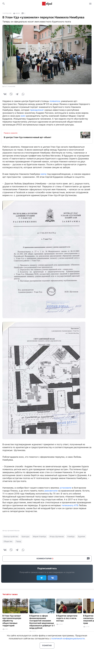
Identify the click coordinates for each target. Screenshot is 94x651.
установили (65, 488)
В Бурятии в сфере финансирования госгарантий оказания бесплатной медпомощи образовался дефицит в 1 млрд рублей (42, 622)
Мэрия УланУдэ (39, 536)
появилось (55, 101)
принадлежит (37, 110)
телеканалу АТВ (70, 505)
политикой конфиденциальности (68, 638)
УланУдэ (70, 536)
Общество (8, 541)
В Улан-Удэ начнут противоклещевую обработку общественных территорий (11, 621)
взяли (43, 174)
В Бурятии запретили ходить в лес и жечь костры (66, 618)
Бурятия (81, 536)
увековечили (51, 490)
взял (23, 116)
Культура (25, 536)
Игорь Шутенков (57, 536)
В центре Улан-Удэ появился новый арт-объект (27, 137)
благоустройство (11, 536)
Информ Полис (47, 4)
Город (18, 541)
